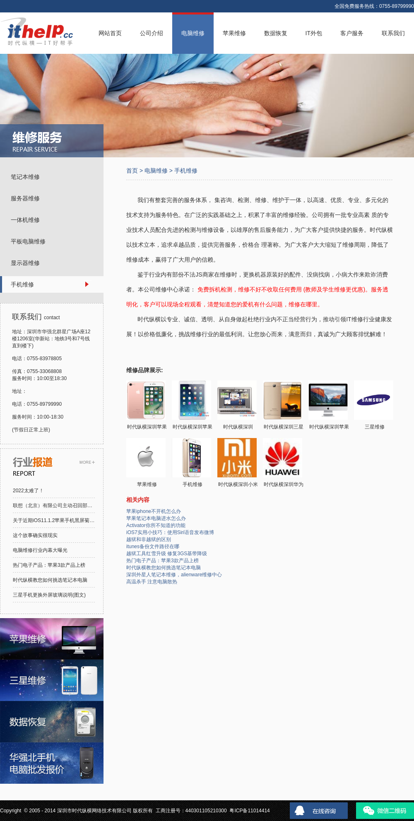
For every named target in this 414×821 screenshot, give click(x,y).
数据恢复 (275, 33)
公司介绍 (151, 33)
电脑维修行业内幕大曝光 (40, 550)
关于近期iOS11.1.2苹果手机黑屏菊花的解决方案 (66, 520)
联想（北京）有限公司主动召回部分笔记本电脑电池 (70, 505)
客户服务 (351, 33)
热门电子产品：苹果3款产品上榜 (49, 565)
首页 (132, 170)
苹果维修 (234, 33)
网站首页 (110, 33)
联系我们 (393, 33)
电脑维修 (193, 33)
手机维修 (185, 170)
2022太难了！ (28, 491)
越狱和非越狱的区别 (148, 539)
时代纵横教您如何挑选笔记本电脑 (50, 580)
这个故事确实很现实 (35, 535)
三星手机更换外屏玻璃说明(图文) (49, 595)
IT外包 (314, 33)
